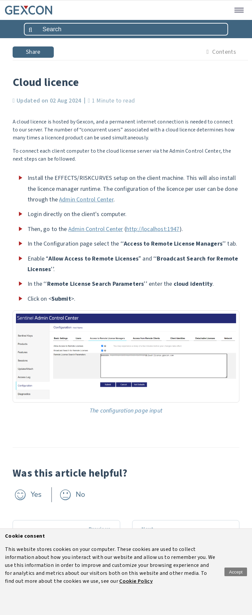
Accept (236, 572)
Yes (36, 495)
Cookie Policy (136, 581)
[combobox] (126, 29)
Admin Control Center (86, 199)
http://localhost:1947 (153, 229)
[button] (237, 10)
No (80, 495)
